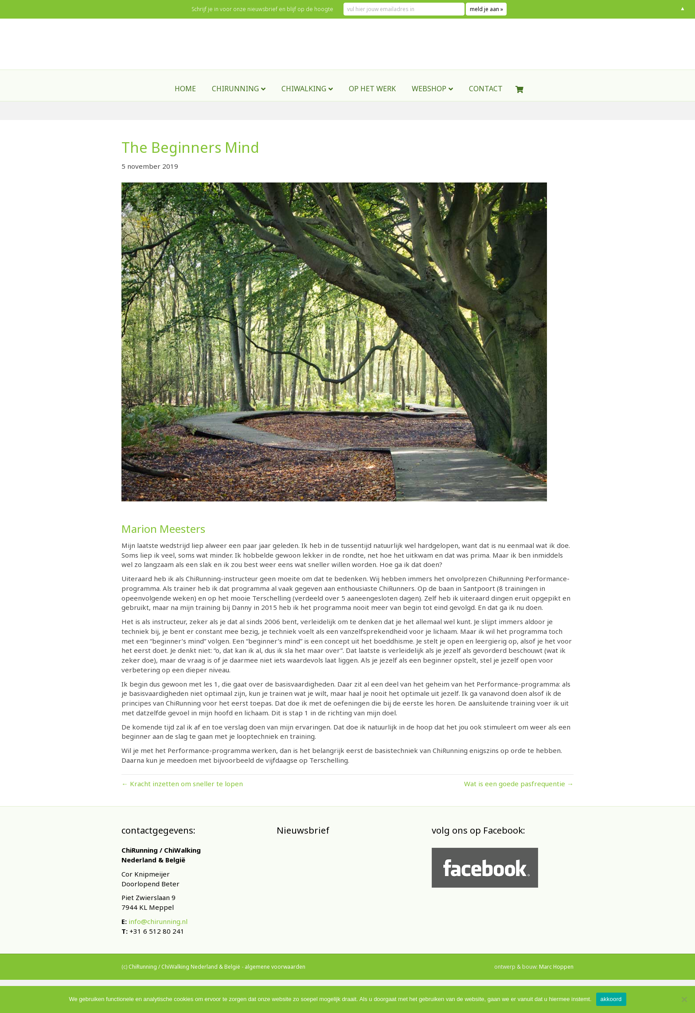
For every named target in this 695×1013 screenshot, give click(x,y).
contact (486, 112)
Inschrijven (343, 928)
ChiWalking (303, 112)
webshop (429, 112)
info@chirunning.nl (158, 921)
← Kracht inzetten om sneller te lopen (182, 783)
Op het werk (372, 112)
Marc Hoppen (556, 977)
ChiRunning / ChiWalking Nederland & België (184, 977)
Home (185, 112)
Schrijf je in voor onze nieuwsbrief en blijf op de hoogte (270, 9)
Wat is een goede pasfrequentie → (519, 783)
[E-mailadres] (343, 905)
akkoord (611, 999)
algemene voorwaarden (275, 977)
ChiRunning (235, 112)
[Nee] (683, 999)
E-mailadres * (303, 892)
